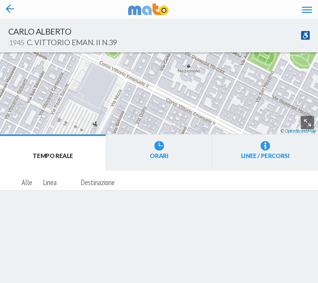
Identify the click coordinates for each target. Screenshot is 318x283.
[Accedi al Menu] (307, 9)
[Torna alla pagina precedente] (10, 9)
